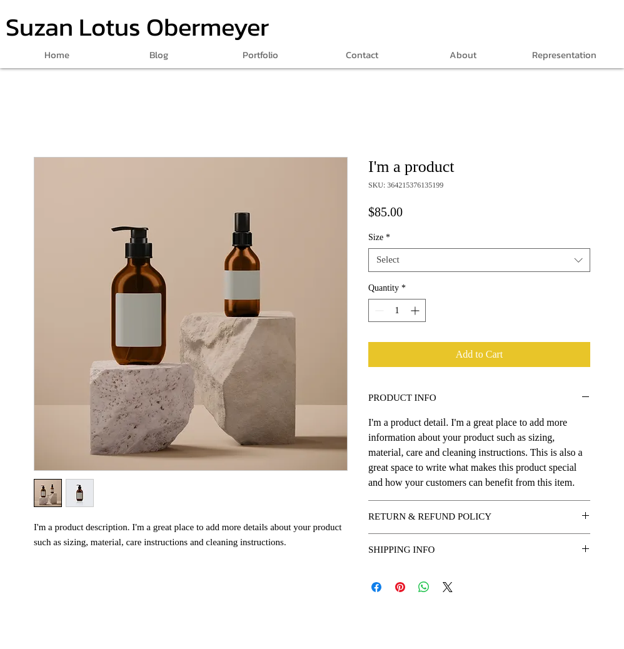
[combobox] (479, 260)
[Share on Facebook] (376, 587)
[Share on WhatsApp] (423, 587)
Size (379, 237)
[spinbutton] (397, 310)
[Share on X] (447, 587)
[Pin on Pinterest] (400, 587)
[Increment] (416, 310)
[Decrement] (378, 310)
